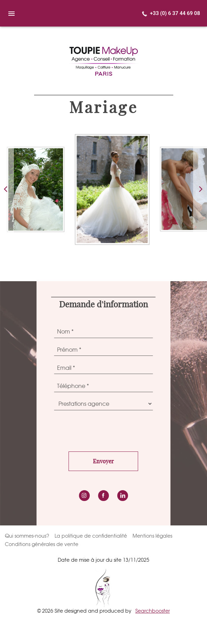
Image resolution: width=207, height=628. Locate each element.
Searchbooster (152, 611)
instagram (84, 495)
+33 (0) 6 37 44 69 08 (175, 13)
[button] (200, 189)
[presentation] (107, 429)
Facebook (103, 495)
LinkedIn (122, 495)
